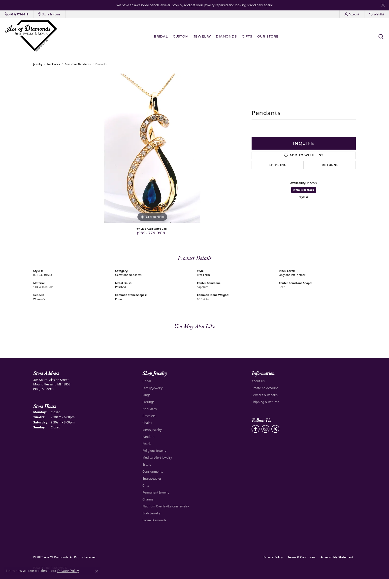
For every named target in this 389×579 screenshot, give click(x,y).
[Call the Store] (43, 389)
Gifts (247, 36)
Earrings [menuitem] (148, 402)
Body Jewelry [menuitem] (151, 513)
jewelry (37, 64)
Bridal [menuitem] (146, 381)
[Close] (383, 5)
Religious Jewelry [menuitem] (154, 451)
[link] (16, 14)
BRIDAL (161, 36)
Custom (181, 36)
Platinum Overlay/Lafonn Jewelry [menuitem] (165, 506)
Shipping (278, 165)
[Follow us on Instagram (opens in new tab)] (265, 429)
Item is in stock (303, 190)
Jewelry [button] (202, 36)
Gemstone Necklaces (78, 64)
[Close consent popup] (96, 571)
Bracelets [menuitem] (149, 416)
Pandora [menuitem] (148, 437)
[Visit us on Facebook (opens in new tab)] (255, 429)
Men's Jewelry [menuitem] (152, 430)
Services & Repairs (265, 395)
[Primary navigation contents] (217, 36)
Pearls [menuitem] (146, 444)
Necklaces (53, 64)
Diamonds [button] (226, 36)
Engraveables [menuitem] (152, 478)
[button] (352, 14)
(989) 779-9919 (151, 233)
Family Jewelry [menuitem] (152, 388)
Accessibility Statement (336, 557)
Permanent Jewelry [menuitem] (155, 492)
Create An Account (265, 388)
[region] (152, 148)
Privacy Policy (273, 557)
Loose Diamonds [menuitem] (154, 520)
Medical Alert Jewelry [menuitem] (157, 457)
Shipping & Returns (265, 402)
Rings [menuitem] (146, 395)
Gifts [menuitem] (145, 485)
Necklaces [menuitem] (149, 409)
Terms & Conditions (302, 557)
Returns (330, 165)
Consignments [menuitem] (152, 471)
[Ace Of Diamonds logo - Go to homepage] (31, 36)
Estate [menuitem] (146, 464)
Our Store (268, 36)
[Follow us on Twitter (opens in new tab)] (275, 429)
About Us (258, 381)
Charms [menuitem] (148, 499)
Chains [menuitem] (147, 423)
